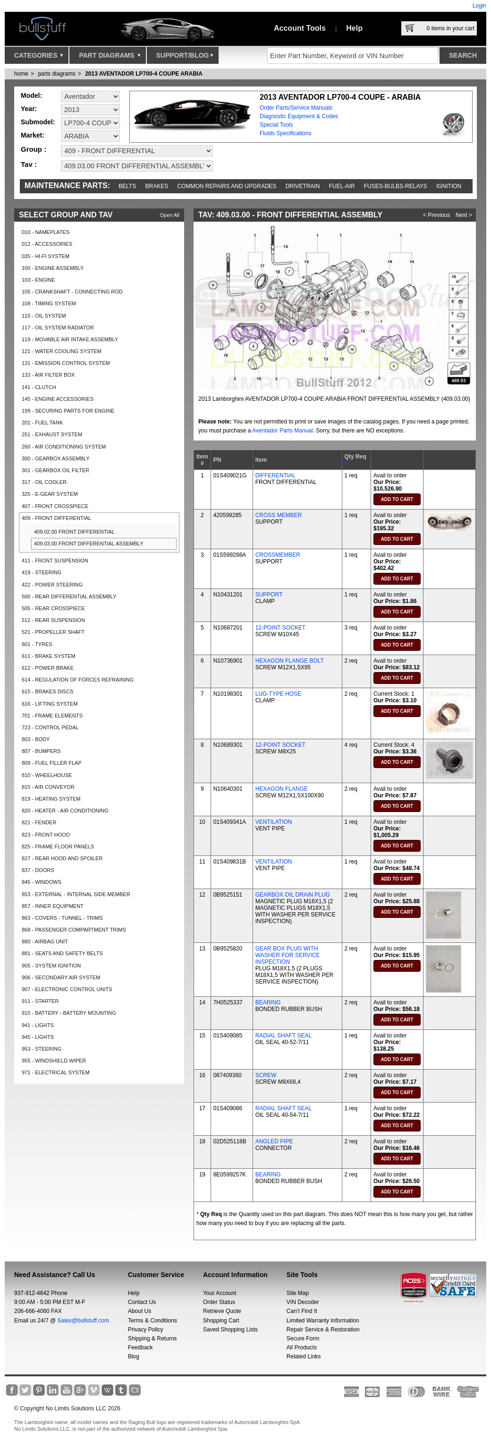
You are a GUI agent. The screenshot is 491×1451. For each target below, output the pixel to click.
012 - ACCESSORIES (47, 244)
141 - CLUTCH (39, 387)
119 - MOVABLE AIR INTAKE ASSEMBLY (70, 339)
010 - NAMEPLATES (45, 232)
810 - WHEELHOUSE (47, 775)
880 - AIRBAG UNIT (45, 941)
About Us (139, 1311)
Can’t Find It (302, 1311)
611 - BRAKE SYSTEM (49, 656)
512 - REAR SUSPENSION (53, 620)
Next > (464, 215)
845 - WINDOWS (41, 882)
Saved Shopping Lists (230, 1329)
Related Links (304, 1356)
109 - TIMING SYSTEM (49, 303)
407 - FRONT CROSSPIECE (55, 506)
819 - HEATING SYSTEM (51, 799)
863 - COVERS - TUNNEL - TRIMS (62, 918)
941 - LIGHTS (38, 1025)
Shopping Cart (221, 1320)
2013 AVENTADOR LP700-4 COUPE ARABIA (144, 73)
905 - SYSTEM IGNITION (51, 965)
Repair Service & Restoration (323, 1329)
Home (21, 73)
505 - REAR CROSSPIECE (53, 608)
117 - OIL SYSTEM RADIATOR (58, 327)
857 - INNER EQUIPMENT (53, 906)
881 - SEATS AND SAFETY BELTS (62, 953)
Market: (32, 135)
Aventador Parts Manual (282, 430)
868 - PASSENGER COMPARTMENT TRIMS (74, 930)
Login (479, 5)
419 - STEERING (41, 572)
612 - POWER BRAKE (48, 668)
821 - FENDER (39, 822)
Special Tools (276, 124)
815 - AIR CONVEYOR (48, 787)
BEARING (268, 1002)
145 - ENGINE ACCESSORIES (57, 399)
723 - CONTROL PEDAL (50, 727)
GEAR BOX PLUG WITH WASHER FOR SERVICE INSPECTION (287, 955)
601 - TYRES (37, 644)
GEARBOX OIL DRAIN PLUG (292, 894)
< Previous (436, 215)
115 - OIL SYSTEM (44, 316)
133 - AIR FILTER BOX (48, 375)
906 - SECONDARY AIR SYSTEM (61, 977)
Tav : (29, 164)
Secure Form (303, 1338)
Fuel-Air (342, 186)
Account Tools (300, 28)
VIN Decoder (303, 1302)
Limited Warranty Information (323, 1320)
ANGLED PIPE (274, 1141)
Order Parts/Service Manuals (296, 107)
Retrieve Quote (222, 1311)
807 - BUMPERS (41, 751)
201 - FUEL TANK (42, 422)
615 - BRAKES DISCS (47, 691)
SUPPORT (269, 594)
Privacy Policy (145, 1329)
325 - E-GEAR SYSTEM (50, 494)
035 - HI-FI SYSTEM (45, 256)
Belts (127, 186)
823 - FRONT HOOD (46, 835)
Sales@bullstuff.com (83, 1320)
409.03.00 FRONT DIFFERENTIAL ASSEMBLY (89, 543)
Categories (38, 58)
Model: (31, 95)
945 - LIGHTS (38, 1037)
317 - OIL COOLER (44, 482)
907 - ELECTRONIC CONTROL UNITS (67, 989)
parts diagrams (56, 73)
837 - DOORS (38, 870)
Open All (169, 215)
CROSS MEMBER (278, 515)
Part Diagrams (109, 58)
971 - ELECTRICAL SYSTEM (56, 1072)
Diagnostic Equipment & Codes (299, 116)
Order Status (219, 1302)
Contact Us (142, 1302)
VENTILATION (273, 822)
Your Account (219, 1293)
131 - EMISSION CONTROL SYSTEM (66, 363)
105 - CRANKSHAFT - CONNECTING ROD (72, 291)
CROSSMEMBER (277, 555)
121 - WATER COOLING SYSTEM (62, 351)
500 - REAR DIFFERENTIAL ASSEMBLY (69, 596)
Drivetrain (303, 186)
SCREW (266, 1075)
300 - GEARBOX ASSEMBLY (55, 458)
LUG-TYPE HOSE (278, 694)
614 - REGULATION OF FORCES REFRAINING (78, 679)
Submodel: (38, 122)
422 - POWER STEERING (52, 584)
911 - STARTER (40, 1001)
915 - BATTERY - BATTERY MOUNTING (69, 1013)
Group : (33, 149)
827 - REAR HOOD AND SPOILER (62, 858)
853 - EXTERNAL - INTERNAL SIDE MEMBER (76, 894)
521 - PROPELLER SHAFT (53, 632)
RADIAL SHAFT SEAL (283, 1035)
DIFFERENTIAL (275, 475)
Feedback (140, 1347)
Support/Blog (184, 58)
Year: (29, 108)
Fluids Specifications (285, 133)
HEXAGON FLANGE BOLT (289, 660)
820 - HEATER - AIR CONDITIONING (65, 810)
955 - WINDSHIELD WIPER (54, 1060)
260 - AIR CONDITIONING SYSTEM (64, 446)
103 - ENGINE (38, 280)
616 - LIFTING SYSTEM (50, 704)
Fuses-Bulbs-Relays (395, 186)
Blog (133, 1356)
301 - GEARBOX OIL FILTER (55, 470)
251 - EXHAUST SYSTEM (52, 434)
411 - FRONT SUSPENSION (55, 560)
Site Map (298, 1293)
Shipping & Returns (152, 1338)
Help (354, 28)
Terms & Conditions (152, 1320)
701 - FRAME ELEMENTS (52, 715)
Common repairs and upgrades (227, 186)
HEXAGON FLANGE (281, 789)
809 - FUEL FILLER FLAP (52, 763)
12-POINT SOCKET (280, 627)
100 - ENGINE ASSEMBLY (53, 268)
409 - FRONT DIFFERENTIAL (56, 518)
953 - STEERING (41, 1049)
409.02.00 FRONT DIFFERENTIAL (74, 532)
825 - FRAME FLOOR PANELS (58, 846)
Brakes (157, 186)
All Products (302, 1347)
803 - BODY (36, 739)
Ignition (448, 186)
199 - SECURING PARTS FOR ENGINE (68, 411)
